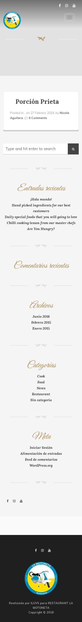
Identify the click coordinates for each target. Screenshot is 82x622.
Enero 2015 (41, 328)
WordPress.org (41, 465)
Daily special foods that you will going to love (41, 217)
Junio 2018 (41, 316)
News (41, 388)
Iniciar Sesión (41, 447)
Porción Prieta (37, 102)
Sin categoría (41, 400)
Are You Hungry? (41, 229)
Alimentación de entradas (41, 453)
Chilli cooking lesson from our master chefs (41, 223)
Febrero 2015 (41, 322)
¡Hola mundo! (41, 199)
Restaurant (41, 394)
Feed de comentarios (41, 459)
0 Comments (38, 118)
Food (41, 382)
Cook (41, 376)
